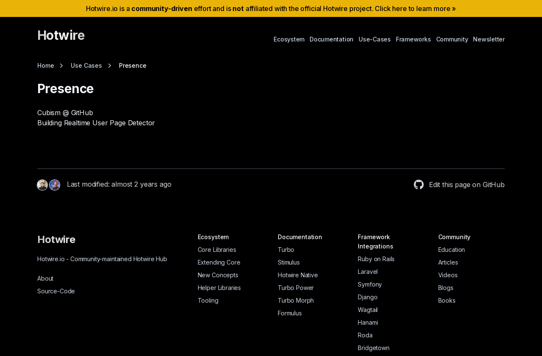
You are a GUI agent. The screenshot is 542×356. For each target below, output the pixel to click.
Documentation (332, 39)
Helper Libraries (219, 287)
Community (452, 39)
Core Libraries (217, 249)
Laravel (368, 271)
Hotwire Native (298, 275)
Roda (365, 335)
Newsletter (489, 39)
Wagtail (368, 309)
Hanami (368, 322)
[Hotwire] (61, 39)
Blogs (446, 287)
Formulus (290, 313)
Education (451, 249)
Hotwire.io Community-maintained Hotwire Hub (102, 258)
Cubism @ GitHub (65, 112)
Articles (448, 262)
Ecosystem (289, 39)
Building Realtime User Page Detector (96, 123)
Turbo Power (296, 287)
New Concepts (218, 275)
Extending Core (219, 262)
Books (447, 300)
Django (367, 297)
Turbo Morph (296, 300)
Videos (448, 275)
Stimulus (289, 262)
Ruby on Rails (376, 258)
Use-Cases (375, 39)
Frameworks (413, 39)
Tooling (208, 300)
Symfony (370, 284)
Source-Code (56, 291)
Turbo (286, 249)
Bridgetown (373, 347)
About (45, 278)
